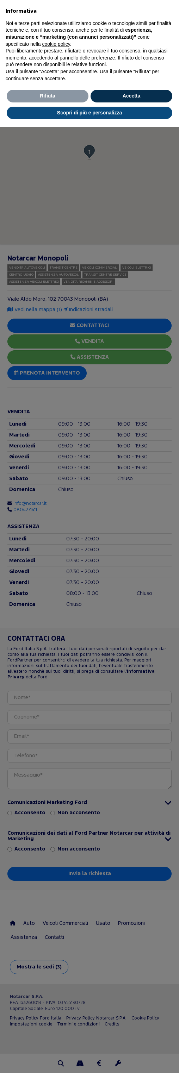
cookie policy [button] (56, 44)
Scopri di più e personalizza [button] (89, 112)
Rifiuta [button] (47, 96)
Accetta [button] (132, 96)
